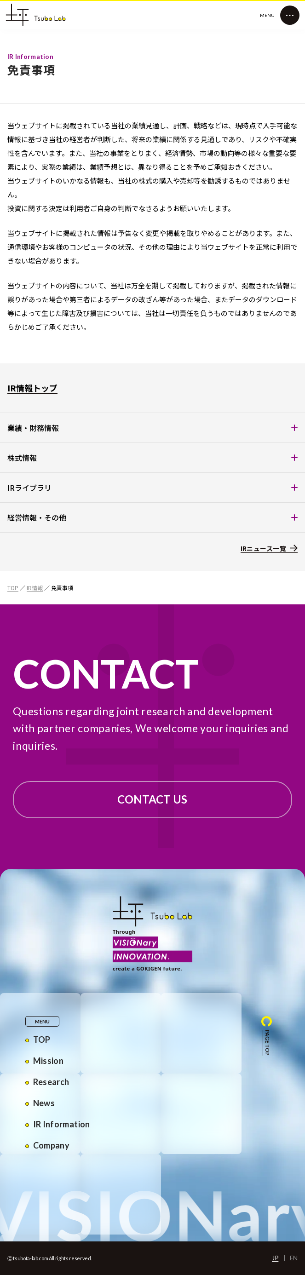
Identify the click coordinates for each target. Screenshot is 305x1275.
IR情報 (35, 588)
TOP (12, 588)
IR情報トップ (32, 388)
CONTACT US (152, 799)
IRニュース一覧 (263, 548)
